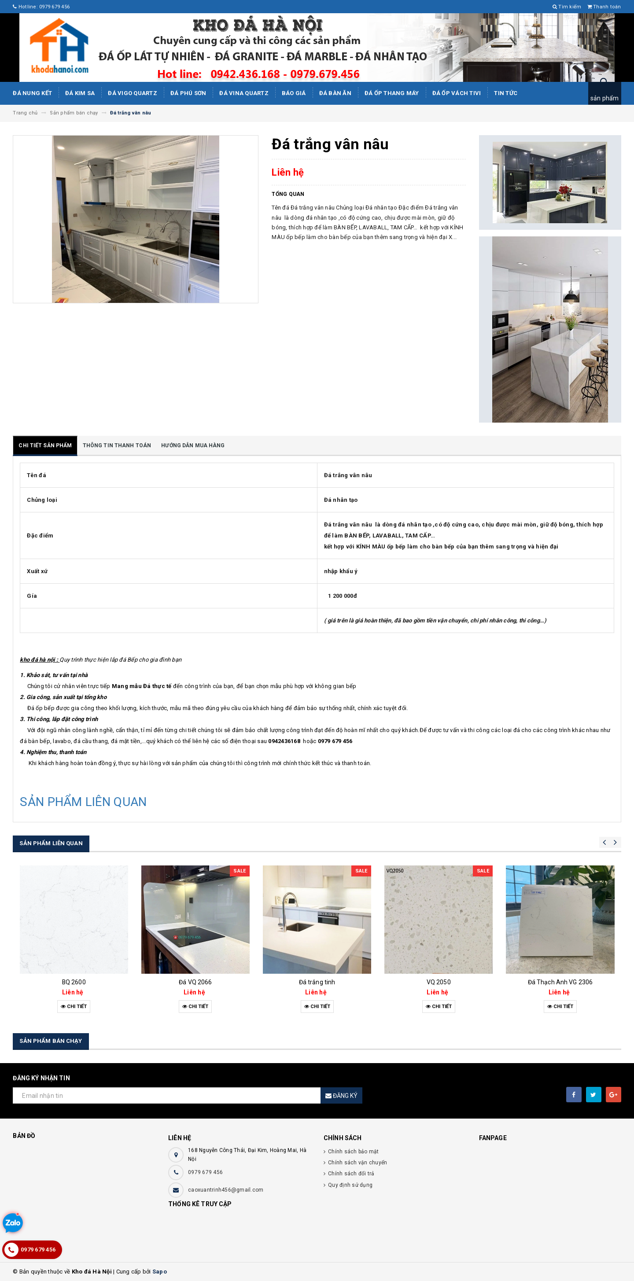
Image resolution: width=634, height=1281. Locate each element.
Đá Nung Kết (32, 93)
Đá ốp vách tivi (456, 93)
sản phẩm (604, 98)
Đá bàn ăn (335, 93)
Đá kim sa (80, 93)
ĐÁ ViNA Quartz (244, 93)
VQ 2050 (439, 982)
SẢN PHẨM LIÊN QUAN (83, 802)
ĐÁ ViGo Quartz (132, 93)
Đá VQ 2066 (195, 982)
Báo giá (294, 93)
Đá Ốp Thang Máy (392, 93)
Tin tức (505, 93)
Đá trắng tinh (317, 982)
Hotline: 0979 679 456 (41, 7)
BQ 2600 (74, 982)
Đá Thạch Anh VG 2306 (560, 982)
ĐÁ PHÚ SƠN (188, 93)
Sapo (159, 1271)
